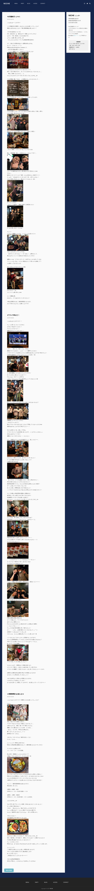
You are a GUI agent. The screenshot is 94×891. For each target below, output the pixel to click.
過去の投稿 (9, 870)
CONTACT (42, 3)
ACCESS (35, 3)
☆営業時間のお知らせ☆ (15, 694)
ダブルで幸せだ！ (13, 315)
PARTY (22, 3)
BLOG (28, 3)
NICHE (7, 3)
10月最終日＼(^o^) (13, 17)
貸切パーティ (76, 35)
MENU (16, 3)
